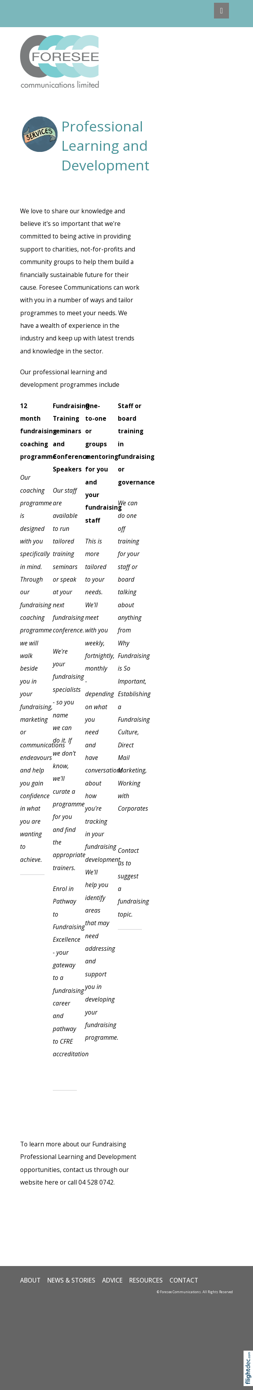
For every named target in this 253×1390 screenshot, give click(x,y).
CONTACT (183, 1280)
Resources (146, 1280)
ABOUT (30, 1280)
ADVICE (112, 1280)
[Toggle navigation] (221, 10)
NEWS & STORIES (71, 1280)
